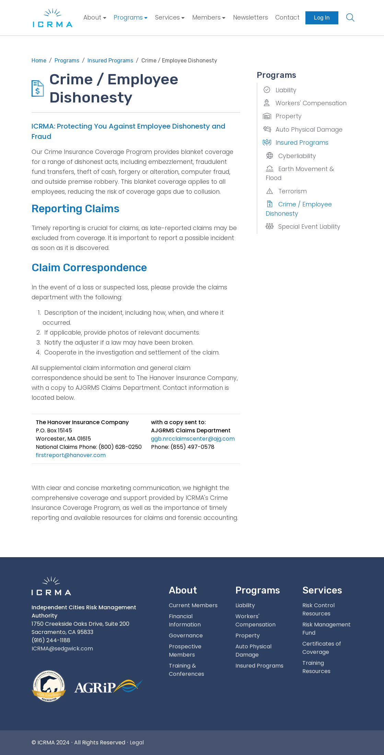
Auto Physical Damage (302, 129)
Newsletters (250, 17)
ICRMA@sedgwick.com (62, 648)
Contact (287, 17)
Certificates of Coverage (321, 648)
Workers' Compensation (305, 103)
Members (206, 17)
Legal (137, 742)
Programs (128, 17)
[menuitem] (95, 17)
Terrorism (286, 191)
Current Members (193, 605)
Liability (279, 90)
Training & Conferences (186, 670)
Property (282, 116)
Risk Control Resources (318, 609)
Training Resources (316, 667)
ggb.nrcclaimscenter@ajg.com (193, 439)
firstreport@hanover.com (71, 455)
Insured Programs (295, 143)
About (92, 17)
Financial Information (185, 620)
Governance (186, 635)
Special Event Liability (303, 227)
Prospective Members (185, 651)
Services (167, 17)
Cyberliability (291, 156)
